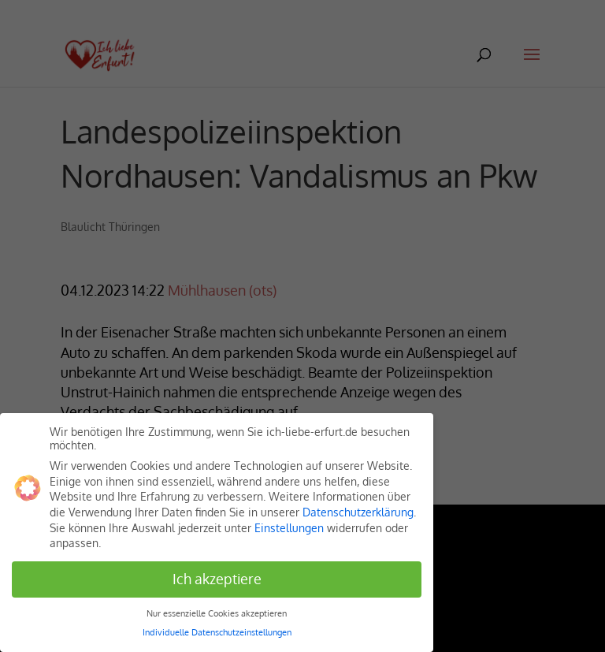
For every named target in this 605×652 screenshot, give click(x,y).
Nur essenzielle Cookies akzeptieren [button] (217, 613)
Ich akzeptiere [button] (217, 578)
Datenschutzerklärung (358, 512)
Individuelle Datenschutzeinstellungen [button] (217, 632)
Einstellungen (289, 528)
